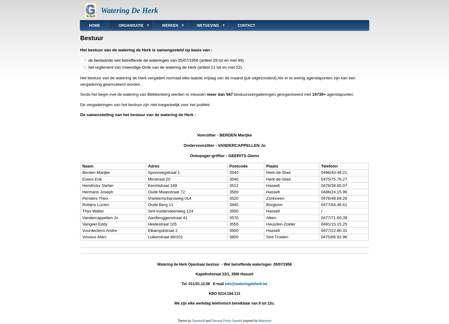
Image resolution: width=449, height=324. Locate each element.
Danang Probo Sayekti (226, 320)
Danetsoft (198, 320)
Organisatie (129, 26)
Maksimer (264, 320)
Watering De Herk (129, 10)
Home (94, 25)
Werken (168, 26)
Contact (246, 25)
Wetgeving (206, 26)
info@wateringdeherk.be (246, 284)
